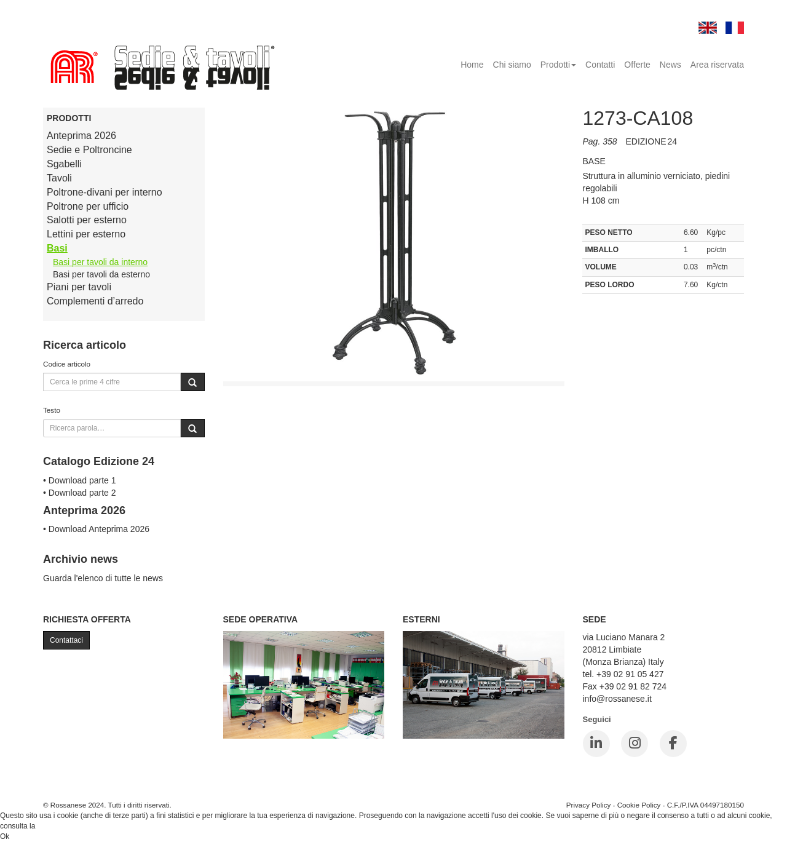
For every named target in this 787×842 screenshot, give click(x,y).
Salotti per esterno (87, 220)
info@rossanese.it (617, 699)
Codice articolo (66, 364)
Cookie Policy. (61, 826)
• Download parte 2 (79, 493)
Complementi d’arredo (95, 301)
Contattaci (66, 640)
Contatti (600, 65)
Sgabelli (64, 164)
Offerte (637, 65)
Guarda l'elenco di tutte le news (103, 578)
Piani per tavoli (79, 287)
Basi (57, 248)
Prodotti (558, 65)
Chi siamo (512, 65)
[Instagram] (634, 743)
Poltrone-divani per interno (104, 192)
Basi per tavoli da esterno (101, 274)
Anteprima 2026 (81, 135)
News (670, 65)
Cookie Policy (639, 805)
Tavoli (59, 178)
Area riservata (717, 65)
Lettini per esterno (86, 234)
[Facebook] (673, 743)
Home (472, 65)
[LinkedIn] (596, 743)
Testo (51, 410)
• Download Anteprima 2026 (96, 529)
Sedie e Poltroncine (89, 150)
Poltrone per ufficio (88, 206)
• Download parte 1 (79, 480)
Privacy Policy (588, 805)
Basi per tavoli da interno (100, 262)
